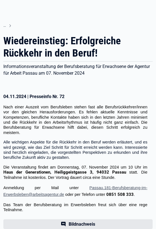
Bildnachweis (82, 224)
